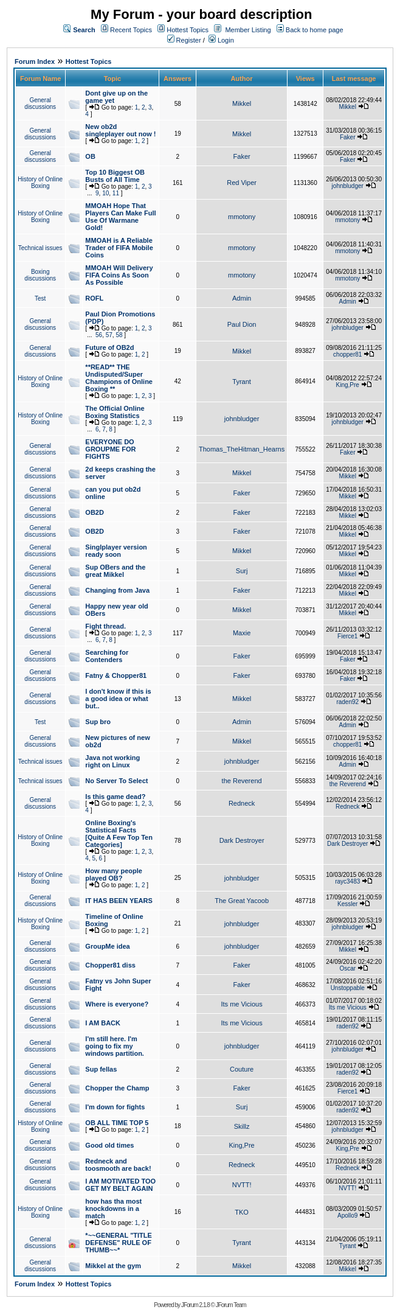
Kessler (347, 904)
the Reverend (242, 780)
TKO (242, 1212)
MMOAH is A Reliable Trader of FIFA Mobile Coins (119, 248)
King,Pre (347, 385)
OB (90, 156)
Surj (242, 570)
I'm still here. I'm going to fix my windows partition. (114, 1046)
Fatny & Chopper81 (116, 675)
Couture (241, 1069)
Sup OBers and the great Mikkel (115, 570)
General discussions (40, 103)
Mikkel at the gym (113, 1265)
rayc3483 (347, 881)
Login (221, 40)
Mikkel (241, 103)
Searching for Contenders (106, 656)
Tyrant (241, 381)
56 (98, 335)
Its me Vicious (241, 1004)
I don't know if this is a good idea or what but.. (118, 699)
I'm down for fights (115, 1107)
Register (184, 40)
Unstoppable (348, 988)
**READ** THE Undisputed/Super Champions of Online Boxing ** (119, 377)
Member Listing (248, 29)
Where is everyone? (116, 1004)
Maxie (241, 633)
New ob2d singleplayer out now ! (120, 130)
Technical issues (40, 248)
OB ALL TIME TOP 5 (116, 1122)
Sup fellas (101, 1069)
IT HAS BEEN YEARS (118, 900)
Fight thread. (105, 626)
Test (40, 298)
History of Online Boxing (40, 182)
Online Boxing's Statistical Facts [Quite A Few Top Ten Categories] (119, 833)
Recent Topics (131, 29)
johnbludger (348, 186)
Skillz (242, 1126)
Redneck (242, 803)
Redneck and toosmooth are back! (118, 1164)
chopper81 (347, 354)
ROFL (94, 298)
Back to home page (314, 29)
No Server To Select (116, 780)
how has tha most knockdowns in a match (113, 1208)
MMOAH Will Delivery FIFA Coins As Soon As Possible (119, 275)
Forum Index (35, 61)
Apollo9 (347, 1215)
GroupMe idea (107, 946)
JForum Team (231, 1305)
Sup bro (98, 721)
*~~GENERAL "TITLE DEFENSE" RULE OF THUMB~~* (118, 1243)
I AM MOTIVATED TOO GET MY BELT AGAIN (120, 1184)
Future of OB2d (109, 347)
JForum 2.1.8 (195, 1305)
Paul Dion (242, 324)
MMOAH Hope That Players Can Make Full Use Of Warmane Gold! (120, 216)
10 (105, 193)
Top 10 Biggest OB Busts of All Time (115, 176)
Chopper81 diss (110, 965)
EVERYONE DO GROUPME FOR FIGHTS (110, 449)
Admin (241, 298)
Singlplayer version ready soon (116, 550)
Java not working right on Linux (112, 761)
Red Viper (242, 182)
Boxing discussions (40, 275)
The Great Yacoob (242, 900)
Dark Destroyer (241, 840)
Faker (348, 137)
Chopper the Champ (117, 1088)
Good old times (109, 1145)
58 (119, 335)
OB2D (94, 512)
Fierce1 (347, 636)
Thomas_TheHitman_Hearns (241, 449)
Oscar (347, 968)
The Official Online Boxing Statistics (114, 412)
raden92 (347, 702)
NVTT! (242, 1184)
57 (109, 335)
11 (115, 193)
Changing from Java (117, 590)
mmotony (241, 216)
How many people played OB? (113, 874)
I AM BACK (102, 1023)
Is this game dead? (115, 796)
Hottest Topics (188, 29)
